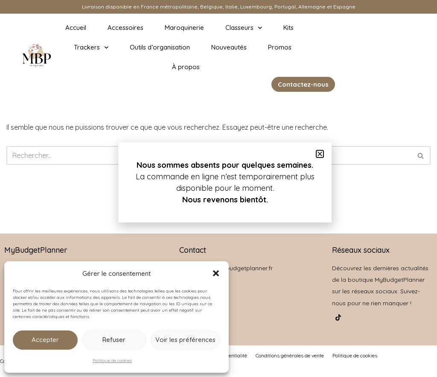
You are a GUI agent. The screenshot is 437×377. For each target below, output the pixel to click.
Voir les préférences (185, 340)
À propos (186, 67)
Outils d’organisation (160, 47)
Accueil (75, 27)
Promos (279, 47)
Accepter (45, 340)
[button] (216, 273)
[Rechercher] (421, 155)
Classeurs (243, 28)
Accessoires (125, 27)
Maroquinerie (184, 27)
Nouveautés (229, 47)
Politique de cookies (112, 360)
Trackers (91, 47)
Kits (288, 27)
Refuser (113, 340)
